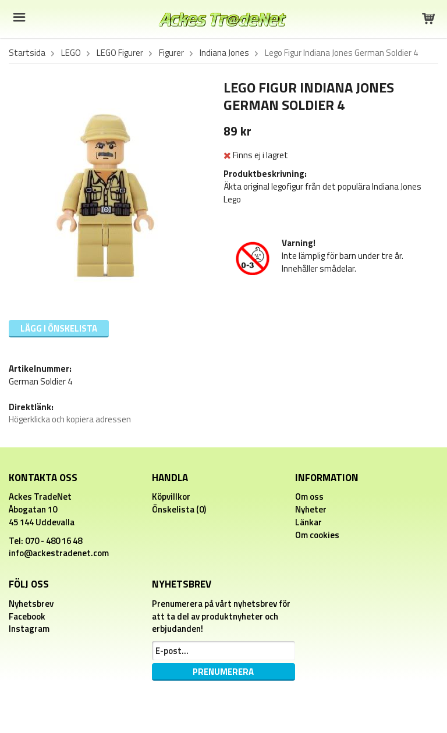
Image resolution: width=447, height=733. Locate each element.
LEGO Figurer (120, 53)
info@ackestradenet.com (59, 553)
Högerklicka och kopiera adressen (70, 419)
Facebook (27, 616)
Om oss (309, 496)
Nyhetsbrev (31, 603)
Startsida (27, 53)
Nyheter (311, 509)
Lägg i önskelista (58, 328)
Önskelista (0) (179, 509)
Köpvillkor (171, 496)
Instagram (29, 628)
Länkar (308, 522)
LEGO (71, 53)
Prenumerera (223, 671)
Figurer (171, 53)
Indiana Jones (224, 53)
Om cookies (317, 535)
